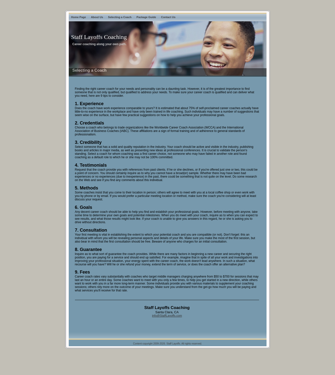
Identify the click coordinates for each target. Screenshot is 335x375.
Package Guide (146, 17)
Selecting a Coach (120, 17)
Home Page (78, 17)
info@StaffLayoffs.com (167, 315)
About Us (97, 17)
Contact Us (168, 17)
